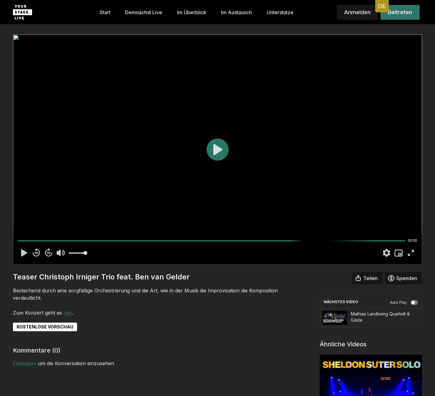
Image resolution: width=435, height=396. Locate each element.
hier (68, 313)
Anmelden (357, 12)
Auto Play (404, 302)
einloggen (24, 363)
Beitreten (400, 12)
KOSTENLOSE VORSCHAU (45, 326)
